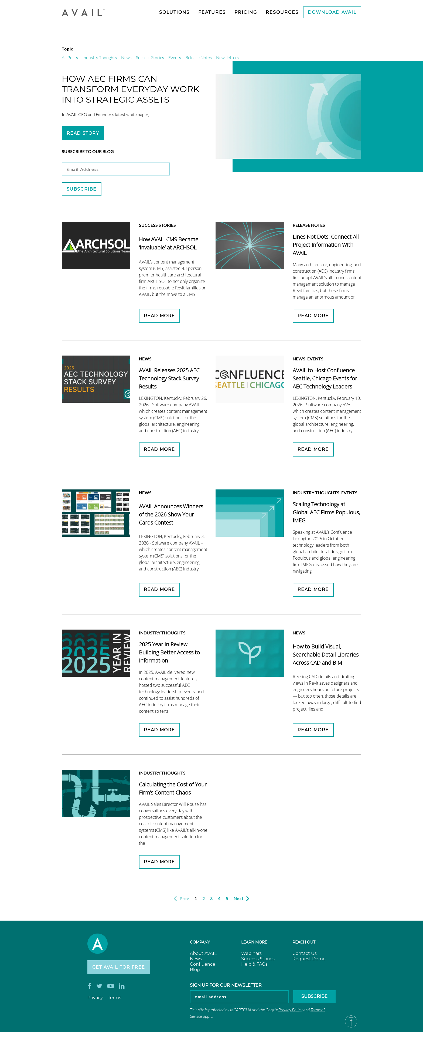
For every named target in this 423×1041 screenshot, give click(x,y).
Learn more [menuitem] (254, 944)
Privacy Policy (290, 1011)
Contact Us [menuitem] (304, 955)
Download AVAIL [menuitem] (332, 12)
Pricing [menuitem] (245, 12)
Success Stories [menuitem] (258, 960)
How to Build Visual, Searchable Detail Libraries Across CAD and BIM (326, 655)
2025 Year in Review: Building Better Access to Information (169, 653)
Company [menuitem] (200, 944)
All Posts (70, 57)
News (126, 57)
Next (242, 900)
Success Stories (150, 57)
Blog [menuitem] (195, 971)
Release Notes (198, 57)
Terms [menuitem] (114, 999)
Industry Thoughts (99, 57)
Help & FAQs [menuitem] (254, 965)
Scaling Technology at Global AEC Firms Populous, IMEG (326, 513)
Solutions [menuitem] (174, 12)
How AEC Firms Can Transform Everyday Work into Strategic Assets (130, 89)
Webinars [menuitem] (251, 955)
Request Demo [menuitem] (309, 960)
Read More (159, 316)
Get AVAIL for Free (118, 969)
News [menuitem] (196, 960)
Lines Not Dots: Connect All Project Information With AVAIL (326, 245)
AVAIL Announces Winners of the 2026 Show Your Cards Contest (171, 515)
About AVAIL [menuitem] (203, 955)
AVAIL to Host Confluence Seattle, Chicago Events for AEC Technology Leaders (325, 379)
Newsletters (227, 57)
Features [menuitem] (212, 12)
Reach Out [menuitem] (303, 944)
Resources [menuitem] (282, 12)
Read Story (83, 133)
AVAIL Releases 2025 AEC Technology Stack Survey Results (169, 379)
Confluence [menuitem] (202, 965)
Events (174, 57)
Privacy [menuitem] (95, 999)
